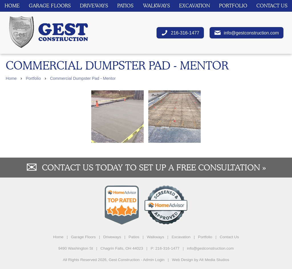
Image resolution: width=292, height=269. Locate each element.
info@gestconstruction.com (246, 32)
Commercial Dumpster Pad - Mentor (82, 78)
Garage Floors (50, 6)
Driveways (94, 6)
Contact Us (271, 6)
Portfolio (233, 6)
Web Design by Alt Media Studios (200, 260)
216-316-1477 (180, 32)
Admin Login (154, 260)
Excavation (194, 6)
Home (12, 6)
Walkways (156, 6)
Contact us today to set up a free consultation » (154, 167)
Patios (125, 6)
